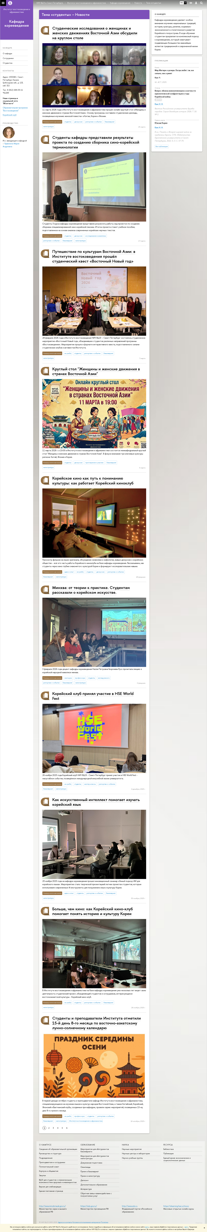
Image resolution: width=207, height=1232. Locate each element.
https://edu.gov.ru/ (89, 1206)
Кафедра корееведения (16, 23)
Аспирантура (86, 1189)
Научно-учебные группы (132, 1158)
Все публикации (162, 146)
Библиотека (168, 1149)
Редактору (199, 1223)
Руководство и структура (50, 1153)
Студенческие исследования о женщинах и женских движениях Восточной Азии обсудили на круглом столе (94, 32)
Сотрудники (8, 58)
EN (185, 3)
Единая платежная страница (51, 1191)
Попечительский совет (49, 1166)
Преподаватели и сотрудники (52, 1162)
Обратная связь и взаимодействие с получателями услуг (96, 1194)
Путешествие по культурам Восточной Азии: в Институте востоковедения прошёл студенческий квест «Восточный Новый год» (93, 256)
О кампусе (45, 1144)
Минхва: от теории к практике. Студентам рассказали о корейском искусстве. (91, 590)
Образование (88, 1144)
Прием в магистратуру (90, 1176)
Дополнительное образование (94, 1184)
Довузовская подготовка (91, 1162)
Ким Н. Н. (159, 104)
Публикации (161, 60)
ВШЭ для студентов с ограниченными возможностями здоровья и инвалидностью (58, 1181)
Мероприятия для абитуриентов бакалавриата (95, 1150)
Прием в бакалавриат (90, 1171)
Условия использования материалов (86, 1222)
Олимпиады (85, 1167)
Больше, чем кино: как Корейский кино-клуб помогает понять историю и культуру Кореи (92, 911)
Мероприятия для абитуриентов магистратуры (95, 1157)
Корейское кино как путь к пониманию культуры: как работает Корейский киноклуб (92, 480)
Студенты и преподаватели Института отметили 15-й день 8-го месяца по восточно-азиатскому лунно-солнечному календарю (96, 1022)
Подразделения (45, 1158)
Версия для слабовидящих (50, 1186)
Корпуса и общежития (48, 1171)
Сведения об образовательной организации (58, 1149)
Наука (125, 1144)
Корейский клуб (10, 115)
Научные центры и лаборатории (136, 1153)
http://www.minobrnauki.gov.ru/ (52, 1206)
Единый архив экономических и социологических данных (177, 1159)
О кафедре (7, 53)
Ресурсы (168, 1144)
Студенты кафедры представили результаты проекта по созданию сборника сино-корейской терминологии (95, 142)
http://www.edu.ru (129, 1206)
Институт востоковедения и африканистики (16, 10)
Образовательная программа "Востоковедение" (15, 109)
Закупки (42, 1175)
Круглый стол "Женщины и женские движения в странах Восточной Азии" (96, 371)
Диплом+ (85, 1180)
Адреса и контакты (65, 1222)
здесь (147, 1227)
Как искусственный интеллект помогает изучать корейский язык (96, 802)
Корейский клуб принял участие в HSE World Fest (93, 696)
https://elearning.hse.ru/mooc (176, 1206)
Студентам (7, 63)
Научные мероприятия (132, 1149)
